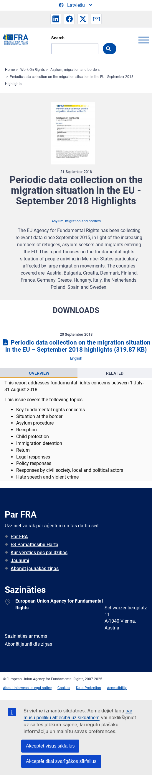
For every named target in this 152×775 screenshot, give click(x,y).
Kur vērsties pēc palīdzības (39, 552)
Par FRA (19, 536)
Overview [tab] (39, 373)
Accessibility (117, 688)
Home (10, 70)
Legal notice (42, 688)
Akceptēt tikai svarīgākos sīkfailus (61, 761)
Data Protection (88, 688)
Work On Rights (32, 70)
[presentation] (38, 373)
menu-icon (143, 40)
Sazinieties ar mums (26, 636)
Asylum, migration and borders (75, 70)
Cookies (63, 688)
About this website (17, 688)
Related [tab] (114, 373)
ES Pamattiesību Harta (34, 544)
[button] (55, 19)
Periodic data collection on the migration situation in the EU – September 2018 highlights (76, 346)
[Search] (74, 48)
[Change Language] (76, 5)
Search (58, 37)
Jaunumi (20, 560)
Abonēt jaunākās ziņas (35, 568)
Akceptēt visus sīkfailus (50, 745)
